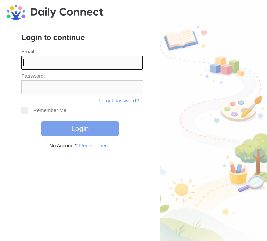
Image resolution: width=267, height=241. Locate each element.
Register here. (95, 145)
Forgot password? (119, 100)
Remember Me (43, 110)
